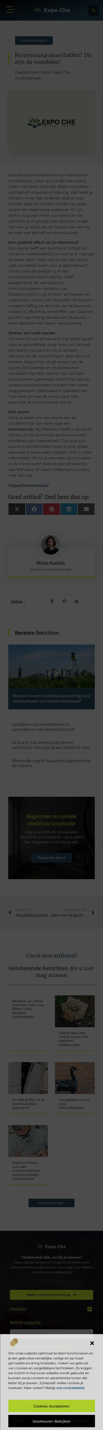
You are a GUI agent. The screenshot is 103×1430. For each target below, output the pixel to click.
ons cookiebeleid (70, 1388)
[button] (92, 1343)
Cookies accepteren (52, 1406)
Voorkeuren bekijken (51, 1421)
